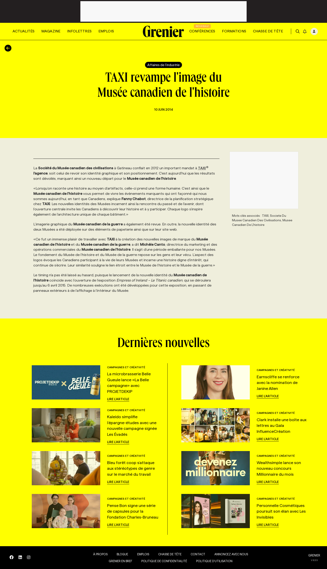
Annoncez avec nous (228, 554)
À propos (97, 554)
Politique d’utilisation (211, 561)
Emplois (106, 31)
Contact (194, 554)
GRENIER (314, 555)
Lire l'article (118, 399)
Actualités (23, 31)
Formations (234, 31)
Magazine (50, 31)
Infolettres (79, 31)
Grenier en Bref (117, 561)
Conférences (202, 31)
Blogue (119, 554)
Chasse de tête (268, 31)
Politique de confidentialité (161, 561)
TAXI (203, 168)
